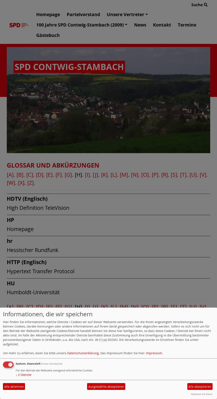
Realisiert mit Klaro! (201, 394)
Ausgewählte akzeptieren (106, 387)
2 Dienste (23, 375)
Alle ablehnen (14, 387)
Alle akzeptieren (199, 387)
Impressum (154, 353)
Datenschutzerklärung (83, 353)
